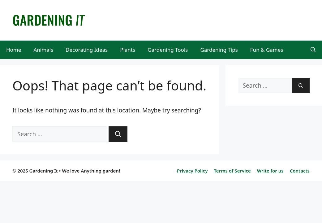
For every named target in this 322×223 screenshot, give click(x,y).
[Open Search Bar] (313, 50)
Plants (127, 49)
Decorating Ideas (87, 49)
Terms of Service (232, 171)
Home (13, 49)
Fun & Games (266, 49)
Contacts (300, 171)
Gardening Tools (168, 49)
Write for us (270, 171)
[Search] (118, 134)
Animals (43, 49)
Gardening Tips (219, 49)
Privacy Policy (192, 171)
